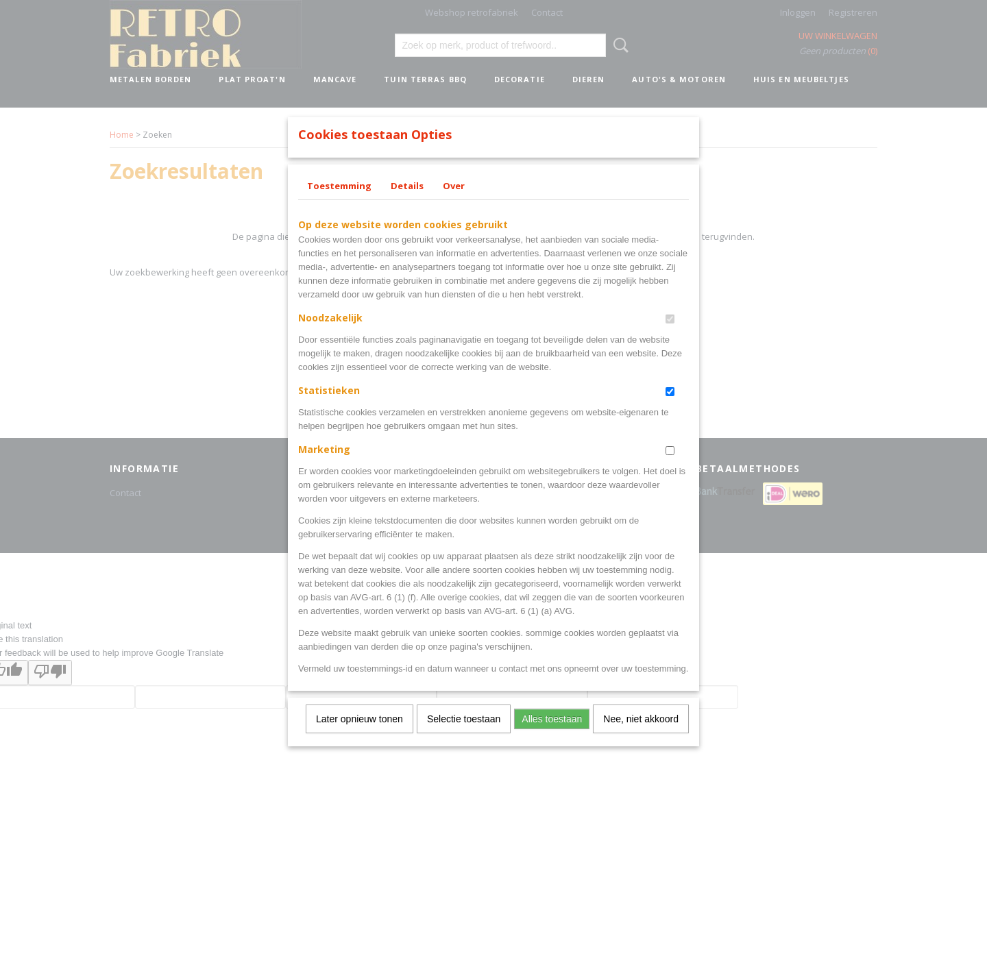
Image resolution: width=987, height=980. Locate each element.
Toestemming (339, 203)
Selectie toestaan (463, 736)
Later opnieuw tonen (359, 736)
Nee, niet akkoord (641, 736)
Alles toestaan (552, 736)
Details (407, 203)
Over (454, 203)
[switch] (670, 336)
